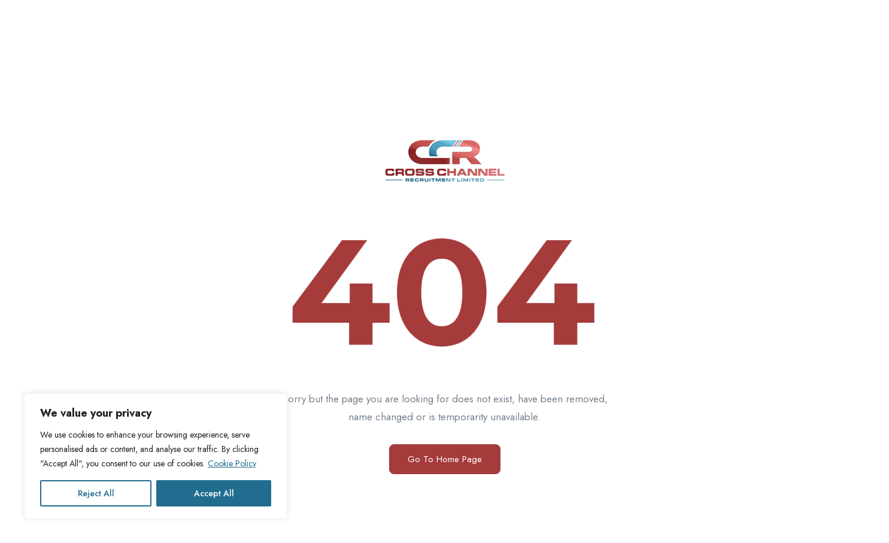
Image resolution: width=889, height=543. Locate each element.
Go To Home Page (445, 459)
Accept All (214, 493)
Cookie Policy (232, 463)
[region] (155, 456)
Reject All (96, 493)
